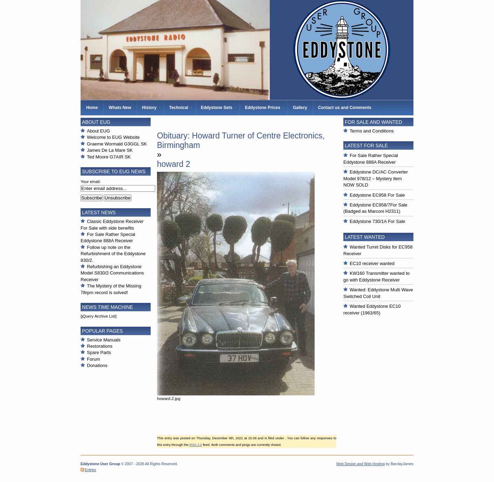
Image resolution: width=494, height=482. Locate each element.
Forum (93, 359)
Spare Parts (99, 352)
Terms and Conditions (372, 131)
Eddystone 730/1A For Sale (377, 221)
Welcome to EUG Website (113, 137)
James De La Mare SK (110, 150)
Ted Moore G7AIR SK (109, 156)
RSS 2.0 (196, 445)
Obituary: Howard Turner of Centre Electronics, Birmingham (241, 140)
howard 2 (173, 164)
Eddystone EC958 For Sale (377, 195)
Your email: (91, 181)
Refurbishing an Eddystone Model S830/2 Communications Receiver (112, 273)
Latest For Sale (366, 145)
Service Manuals (104, 339)
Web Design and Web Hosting (360, 464)
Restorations (99, 346)
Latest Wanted (365, 237)
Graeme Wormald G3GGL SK (117, 144)
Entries (90, 470)
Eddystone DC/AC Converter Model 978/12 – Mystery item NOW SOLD (375, 178)
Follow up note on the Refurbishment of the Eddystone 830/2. (113, 254)
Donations (97, 365)
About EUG (98, 131)
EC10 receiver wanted (372, 263)
